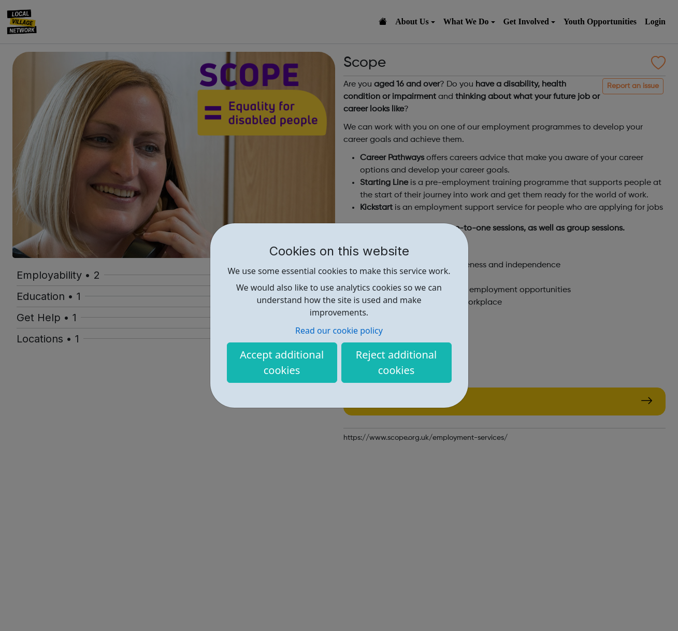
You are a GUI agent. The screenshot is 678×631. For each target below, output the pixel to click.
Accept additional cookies (282, 362)
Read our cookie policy (339, 330)
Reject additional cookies (396, 362)
